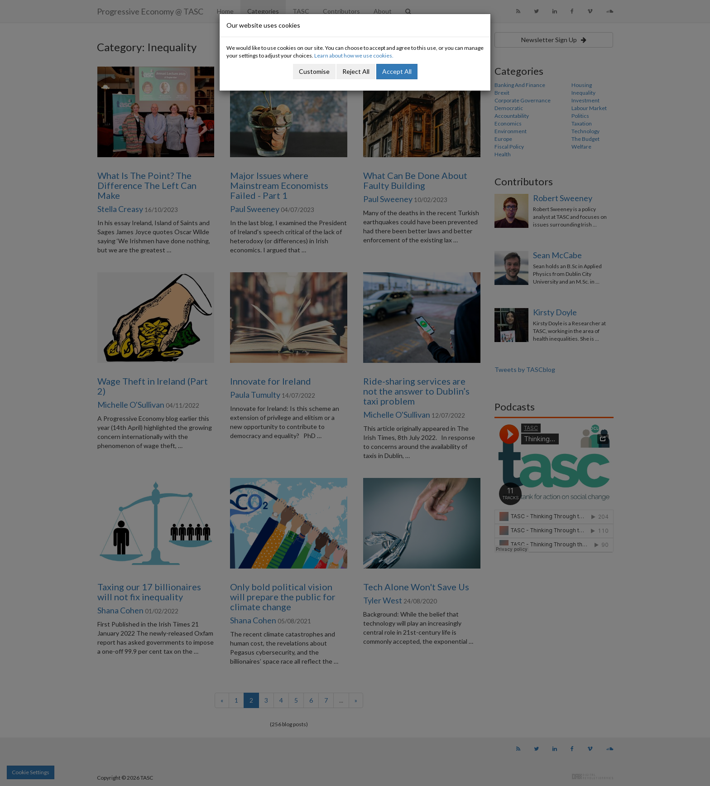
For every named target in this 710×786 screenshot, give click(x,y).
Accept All (397, 71)
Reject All (355, 71)
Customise (314, 71)
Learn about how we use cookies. (353, 55)
